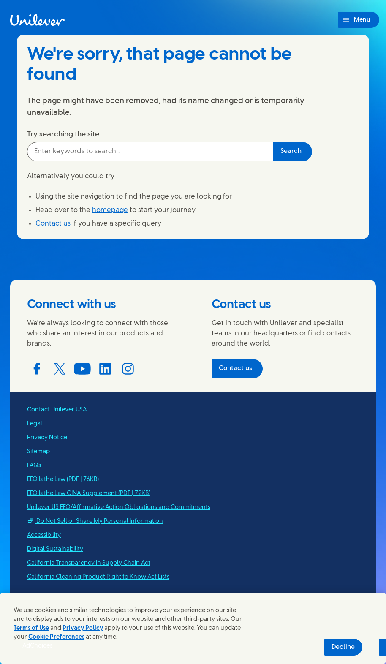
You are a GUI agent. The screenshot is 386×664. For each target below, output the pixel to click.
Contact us (53, 223)
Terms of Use (31, 628)
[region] (193, 628)
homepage (110, 210)
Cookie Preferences (56, 637)
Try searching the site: (64, 134)
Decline (343, 647)
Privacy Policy (83, 628)
